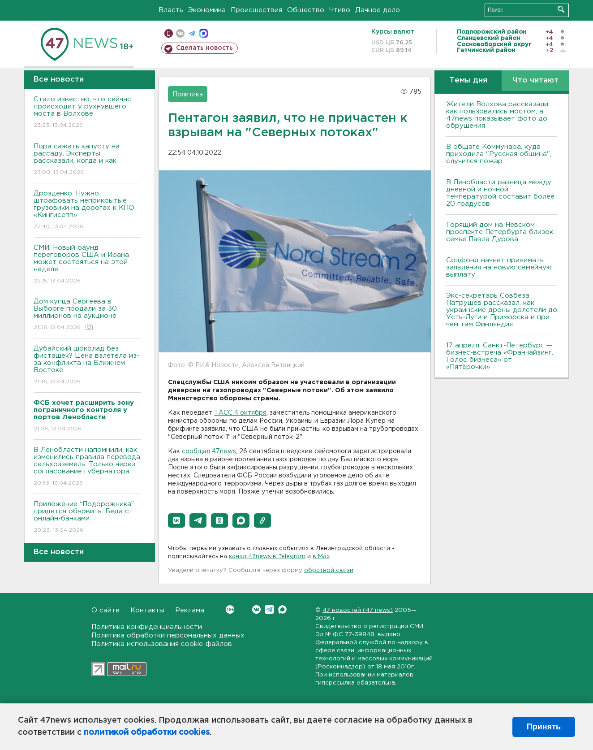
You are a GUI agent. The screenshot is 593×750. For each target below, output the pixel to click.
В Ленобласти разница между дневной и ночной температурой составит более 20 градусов (500, 193)
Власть (171, 10)
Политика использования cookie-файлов (161, 644)
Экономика (207, 10)
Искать (561, 9)
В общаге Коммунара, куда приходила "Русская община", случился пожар (498, 154)
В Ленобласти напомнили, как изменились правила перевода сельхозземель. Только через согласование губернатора (87, 467)
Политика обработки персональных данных (168, 635)
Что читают (535, 80)
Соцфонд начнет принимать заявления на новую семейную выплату (499, 267)
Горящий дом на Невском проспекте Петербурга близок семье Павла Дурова (499, 232)
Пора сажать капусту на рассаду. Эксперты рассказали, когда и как (87, 159)
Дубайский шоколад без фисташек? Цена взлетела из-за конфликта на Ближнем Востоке (87, 366)
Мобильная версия (168, 33)
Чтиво (339, 10)
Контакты (147, 610)
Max (282, 609)
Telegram (269, 609)
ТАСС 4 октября (240, 413)
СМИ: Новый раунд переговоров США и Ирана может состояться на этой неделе (87, 265)
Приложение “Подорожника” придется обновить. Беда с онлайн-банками (87, 517)
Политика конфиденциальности (146, 627)
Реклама (189, 610)
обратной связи (328, 570)
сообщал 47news (209, 451)
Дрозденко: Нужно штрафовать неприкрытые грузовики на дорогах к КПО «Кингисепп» (87, 210)
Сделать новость (204, 48)
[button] (176, 520)
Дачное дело (377, 10)
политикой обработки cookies (147, 732)
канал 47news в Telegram (267, 556)
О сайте (105, 610)
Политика (187, 94)
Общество (305, 10)
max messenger (203, 33)
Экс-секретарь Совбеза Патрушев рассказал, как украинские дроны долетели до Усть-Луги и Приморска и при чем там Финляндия (501, 310)
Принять (544, 726)
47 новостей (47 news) (357, 610)
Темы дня (468, 80)
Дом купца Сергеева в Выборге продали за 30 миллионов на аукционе (87, 315)
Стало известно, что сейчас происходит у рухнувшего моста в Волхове (87, 112)
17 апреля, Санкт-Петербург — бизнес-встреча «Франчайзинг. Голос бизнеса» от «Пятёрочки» (499, 356)
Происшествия (256, 10)
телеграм (192, 33)
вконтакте (180, 33)
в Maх (321, 556)
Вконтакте (230, 609)
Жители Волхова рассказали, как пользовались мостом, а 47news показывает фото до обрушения (498, 115)
